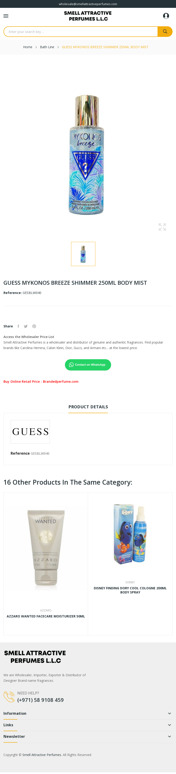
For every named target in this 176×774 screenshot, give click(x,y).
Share (18, 326)
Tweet (25, 326)
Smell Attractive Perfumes (41, 755)
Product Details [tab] (88, 406)
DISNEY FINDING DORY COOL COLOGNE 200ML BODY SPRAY (130, 590)
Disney (130, 582)
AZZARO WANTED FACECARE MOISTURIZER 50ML (46, 616)
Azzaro (46, 610)
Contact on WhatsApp (90, 364)
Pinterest (34, 326)
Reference (20, 453)
